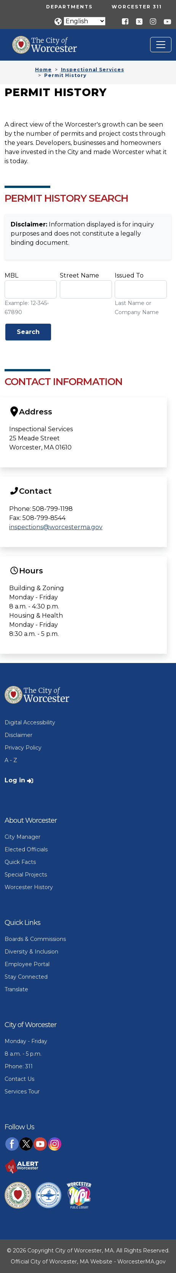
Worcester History (29, 887)
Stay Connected (26, 976)
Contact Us (19, 1079)
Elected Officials (26, 849)
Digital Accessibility (30, 722)
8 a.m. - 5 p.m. (23, 1053)
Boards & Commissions (35, 939)
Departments (69, 7)
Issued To (129, 275)
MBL (11, 275)
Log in (15, 780)
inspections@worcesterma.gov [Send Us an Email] (55, 527)
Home (43, 69)
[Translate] (85, 21)
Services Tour (22, 1091)
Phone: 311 (19, 1066)
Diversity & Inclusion (31, 951)
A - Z (11, 760)
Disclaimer (18, 735)
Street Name (79, 275)
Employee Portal (27, 964)
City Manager (22, 836)
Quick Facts (20, 862)
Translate (16, 989)
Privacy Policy (23, 747)
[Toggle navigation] (160, 44)
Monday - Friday (26, 1041)
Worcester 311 (137, 7)
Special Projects (26, 874)
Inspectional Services (92, 69)
